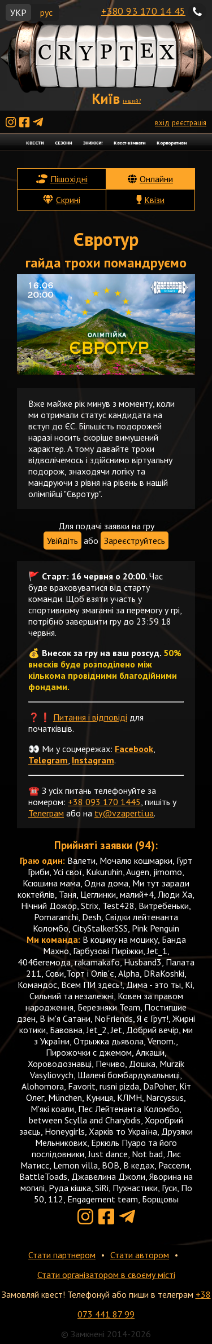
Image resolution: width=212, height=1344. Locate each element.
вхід (162, 123)
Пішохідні (69, 179)
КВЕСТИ (35, 142)
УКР (18, 12)
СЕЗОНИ (63, 142)
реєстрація (189, 123)
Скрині (68, 199)
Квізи (154, 199)
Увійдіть (62, 540)
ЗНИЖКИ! (92, 142)
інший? (132, 101)
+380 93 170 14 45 (143, 11)
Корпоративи (172, 142)
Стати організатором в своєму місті (106, 1274)
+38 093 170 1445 (104, 801)
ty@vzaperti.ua (124, 813)
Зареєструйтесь (134, 540)
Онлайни (156, 179)
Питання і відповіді (90, 717)
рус (46, 12)
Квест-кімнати (129, 142)
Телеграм (46, 813)
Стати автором (139, 1254)
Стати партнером (62, 1254)
